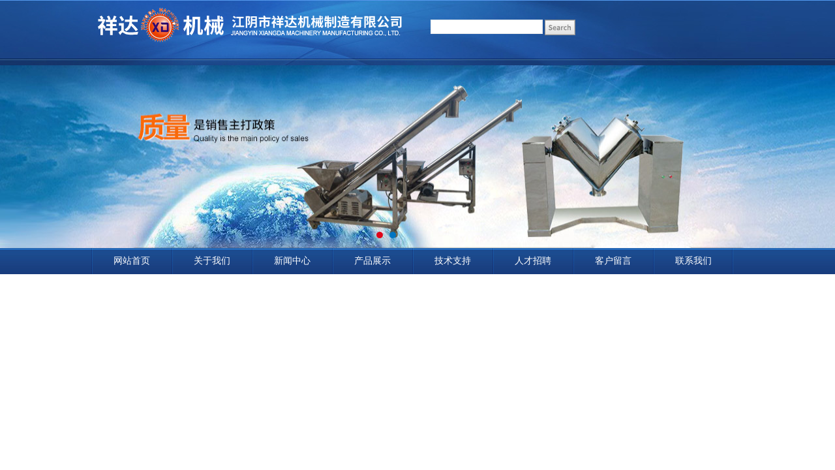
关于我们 (212, 261)
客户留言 (613, 261)
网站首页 (132, 261)
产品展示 (372, 261)
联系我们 (693, 261)
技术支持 (452, 261)
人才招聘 (533, 261)
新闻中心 (292, 261)
